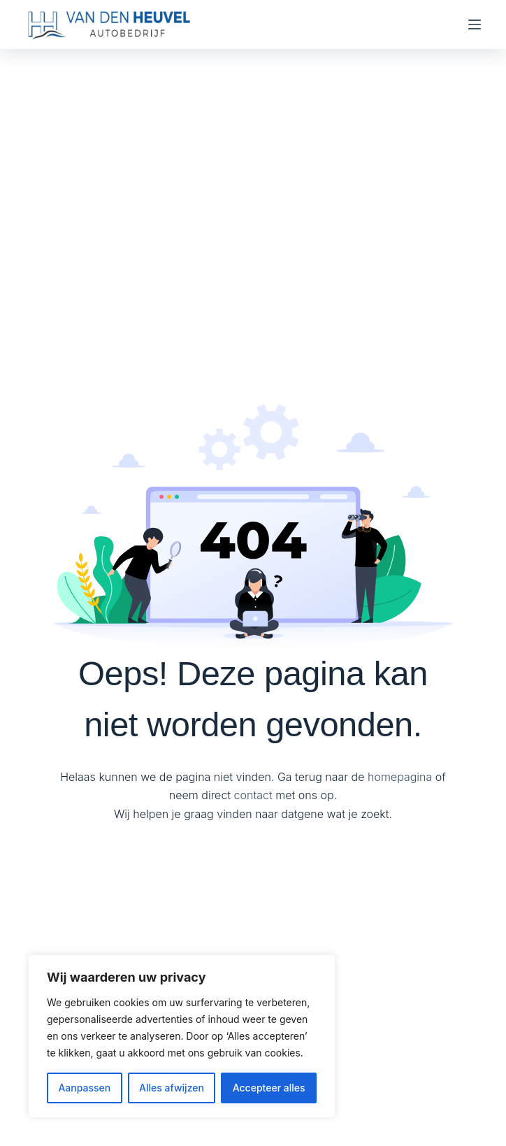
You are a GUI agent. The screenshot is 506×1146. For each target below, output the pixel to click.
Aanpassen (84, 1088)
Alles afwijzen (171, 1088)
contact (253, 795)
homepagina (400, 777)
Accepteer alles (269, 1088)
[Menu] (474, 24)
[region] (181, 1036)
